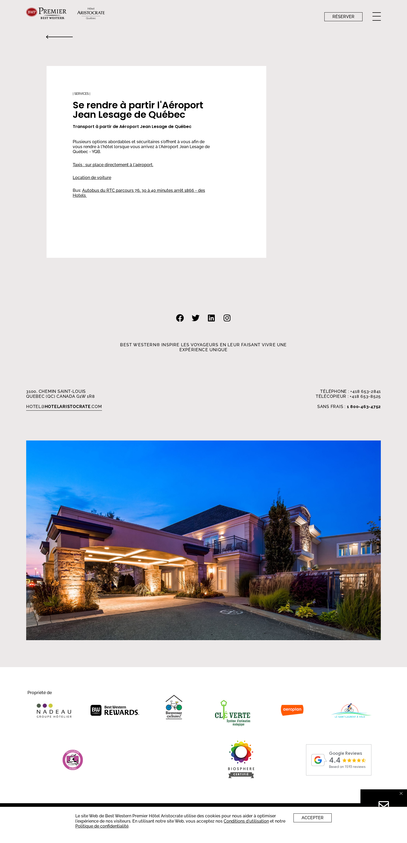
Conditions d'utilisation (246, 821)
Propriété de (39, 693)
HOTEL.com (64, 406)
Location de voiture (92, 177)
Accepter (313, 817)
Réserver (343, 16)
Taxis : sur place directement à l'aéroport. (113, 164)
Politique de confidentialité (101, 826)
